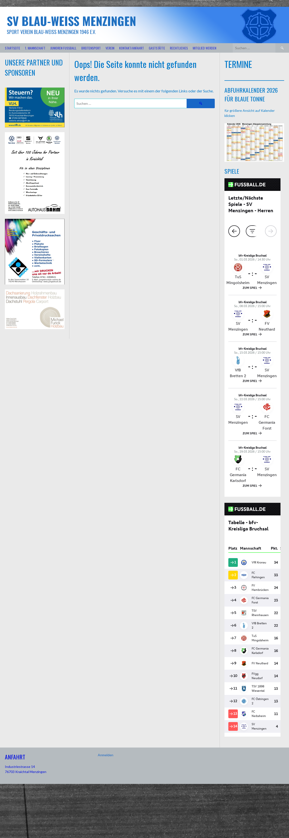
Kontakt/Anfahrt (131, 47)
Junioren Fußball (63, 47)
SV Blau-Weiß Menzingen (71, 20)
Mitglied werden (204, 47)
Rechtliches (179, 47)
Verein (110, 47)
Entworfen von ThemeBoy (270, 787)
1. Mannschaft (35, 47)
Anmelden (105, 755)
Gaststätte (157, 47)
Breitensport (91, 47)
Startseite (12, 47)
